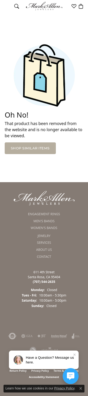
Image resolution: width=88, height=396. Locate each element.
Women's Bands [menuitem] (44, 228)
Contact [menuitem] (44, 257)
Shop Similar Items (30, 148)
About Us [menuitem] (44, 250)
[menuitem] (12, 336)
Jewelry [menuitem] (44, 236)
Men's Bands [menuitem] (43, 221)
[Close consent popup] (80, 388)
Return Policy (18, 370)
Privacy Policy (40, 370)
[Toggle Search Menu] (16, 6)
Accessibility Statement (44, 377)
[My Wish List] (74, 6)
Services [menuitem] (44, 243)
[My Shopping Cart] (81, 6)
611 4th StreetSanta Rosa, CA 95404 (44, 277)
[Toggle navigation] (7, 6)
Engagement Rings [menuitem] (44, 214)
